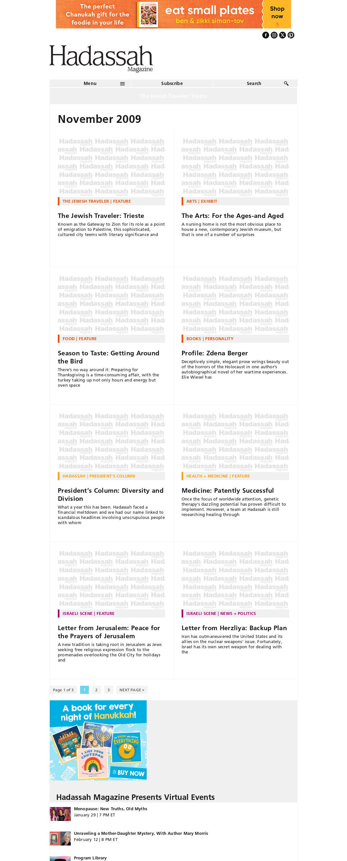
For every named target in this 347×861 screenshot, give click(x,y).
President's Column (112, 476)
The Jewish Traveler (86, 201)
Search (254, 83)
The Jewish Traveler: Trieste (101, 216)
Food (69, 338)
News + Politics (238, 613)
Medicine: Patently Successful (228, 490)
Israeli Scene (77, 613)
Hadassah (74, 476)
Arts (191, 201)
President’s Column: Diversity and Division (110, 494)
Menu (90, 83)
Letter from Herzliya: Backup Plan (234, 628)
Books (193, 338)
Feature (122, 201)
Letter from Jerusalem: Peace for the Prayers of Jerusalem (109, 632)
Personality (219, 338)
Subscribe (172, 83)
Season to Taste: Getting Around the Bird (108, 357)
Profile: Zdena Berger (215, 353)
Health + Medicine (207, 476)
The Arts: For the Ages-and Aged (233, 216)
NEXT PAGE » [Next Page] (132, 689)
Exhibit (209, 201)
